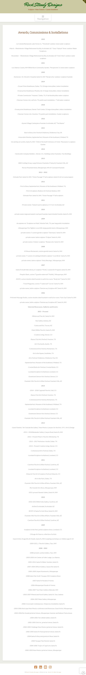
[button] (43, 17)
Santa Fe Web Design (54, 672)
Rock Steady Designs (43, 4)
